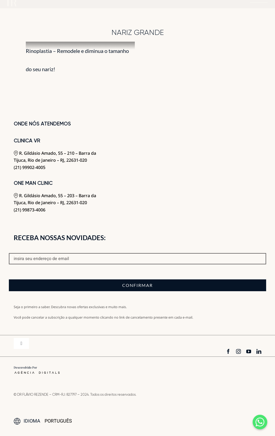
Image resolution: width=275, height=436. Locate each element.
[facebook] (228, 351)
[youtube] (248, 351)
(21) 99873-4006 (29, 210)
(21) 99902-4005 (29, 167)
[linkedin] (258, 351)
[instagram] (238, 351)
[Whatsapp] (260, 422)
